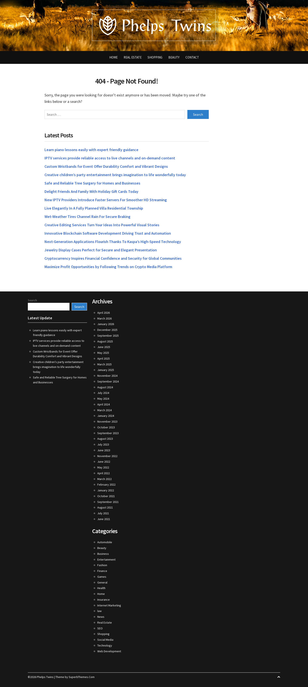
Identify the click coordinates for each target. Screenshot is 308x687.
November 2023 (107, 421)
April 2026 (103, 313)
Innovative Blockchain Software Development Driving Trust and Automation (107, 233)
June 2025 (103, 347)
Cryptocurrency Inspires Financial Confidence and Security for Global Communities (113, 258)
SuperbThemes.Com (82, 677)
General (102, 582)
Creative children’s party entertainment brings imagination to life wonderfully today (115, 174)
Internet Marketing (109, 605)
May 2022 (103, 467)
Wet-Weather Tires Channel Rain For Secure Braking (87, 216)
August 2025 (105, 341)
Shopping (155, 57)
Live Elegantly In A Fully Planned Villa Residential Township (93, 208)
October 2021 (106, 496)
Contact (192, 57)
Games (101, 577)
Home (113, 57)
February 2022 (106, 484)
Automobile (104, 542)
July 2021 (103, 513)
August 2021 (105, 507)
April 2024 (103, 404)
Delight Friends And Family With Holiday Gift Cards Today (91, 191)
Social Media (105, 640)
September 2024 (108, 381)
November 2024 (107, 376)
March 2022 (104, 479)
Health (101, 588)
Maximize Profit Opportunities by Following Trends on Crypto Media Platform (108, 266)
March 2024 (104, 410)
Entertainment (106, 559)
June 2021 (103, 519)
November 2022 (107, 456)
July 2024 (103, 393)
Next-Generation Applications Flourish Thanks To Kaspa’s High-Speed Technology (112, 241)
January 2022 (105, 490)
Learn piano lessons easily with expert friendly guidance (91, 149)
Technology (104, 645)
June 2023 (103, 450)
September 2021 (108, 502)
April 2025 (103, 358)
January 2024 (105, 416)
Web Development (109, 651)
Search (32, 300)
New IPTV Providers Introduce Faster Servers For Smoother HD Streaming (105, 199)
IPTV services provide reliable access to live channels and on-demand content (109, 158)
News (100, 617)
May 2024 (103, 398)
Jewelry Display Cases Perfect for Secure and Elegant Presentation (100, 250)
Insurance (103, 600)
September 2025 (108, 336)
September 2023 (108, 433)
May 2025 (103, 353)
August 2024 (105, 387)
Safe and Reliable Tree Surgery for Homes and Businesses (92, 183)
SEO (100, 628)
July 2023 (103, 444)
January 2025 (105, 370)
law (99, 611)
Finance (102, 571)
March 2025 (104, 364)
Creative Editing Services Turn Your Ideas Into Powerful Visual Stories (101, 224)
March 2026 (104, 318)
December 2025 (107, 330)
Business (103, 554)
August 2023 (105, 439)
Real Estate (133, 57)
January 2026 (105, 324)
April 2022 (103, 473)
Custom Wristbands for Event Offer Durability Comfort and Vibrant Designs (106, 166)
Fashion (102, 565)
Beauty (173, 57)
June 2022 (103, 462)
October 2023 (106, 427)
